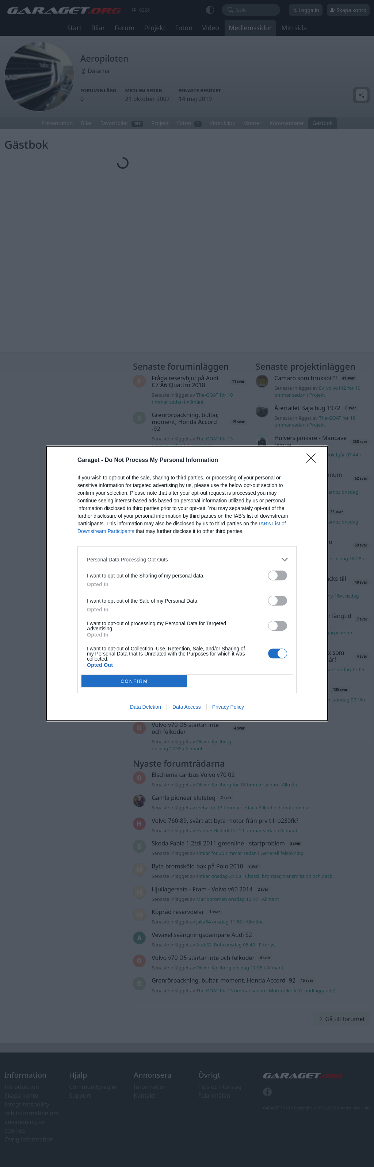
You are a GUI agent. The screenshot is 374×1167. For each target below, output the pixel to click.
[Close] (313, 460)
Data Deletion (145, 707)
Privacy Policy (228, 707)
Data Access (186, 707)
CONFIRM (134, 681)
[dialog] (187, 583)
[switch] (277, 575)
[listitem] (187, 559)
